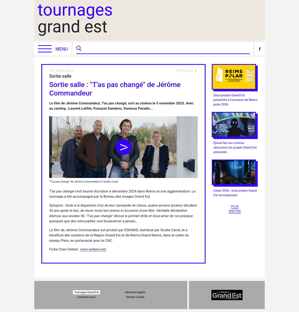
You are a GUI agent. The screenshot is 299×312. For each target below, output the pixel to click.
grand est (75, 18)
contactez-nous (86, 297)
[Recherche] (166, 49)
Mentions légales (135, 292)
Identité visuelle (135, 297)
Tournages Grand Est (86, 292)
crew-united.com (93, 249)
